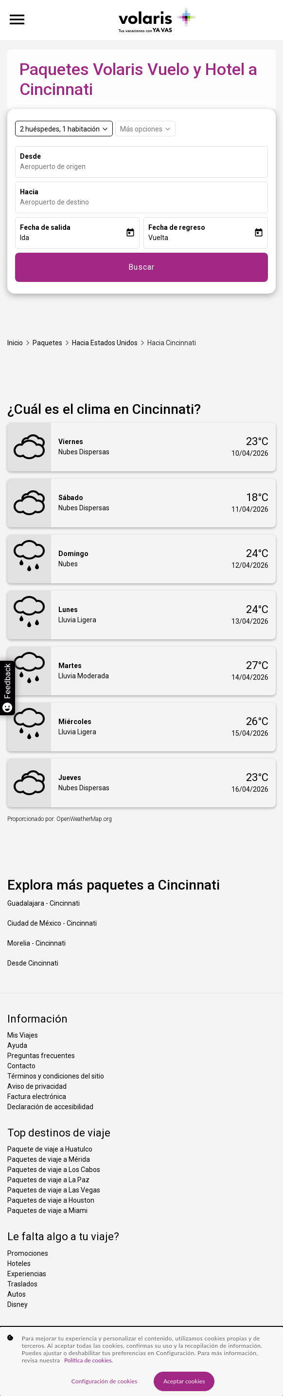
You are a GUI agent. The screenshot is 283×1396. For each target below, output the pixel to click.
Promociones (27, 1253)
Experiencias (26, 1274)
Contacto (21, 1066)
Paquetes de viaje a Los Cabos (53, 1169)
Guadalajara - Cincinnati (43, 903)
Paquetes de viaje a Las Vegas (53, 1190)
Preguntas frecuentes (41, 1056)
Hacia (29, 192)
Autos (16, 1294)
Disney (17, 1304)
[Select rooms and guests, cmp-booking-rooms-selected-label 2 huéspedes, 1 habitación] (64, 128)
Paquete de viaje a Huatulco (49, 1149)
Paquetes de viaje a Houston (50, 1200)
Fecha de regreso (176, 227)
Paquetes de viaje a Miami (47, 1210)
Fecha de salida (45, 227)
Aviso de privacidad (37, 1086)
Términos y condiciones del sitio (55, 1076)
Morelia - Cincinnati (36, 943)
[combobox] (143, 167)
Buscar (141, 267)
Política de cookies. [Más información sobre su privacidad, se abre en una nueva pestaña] (88, 1367)
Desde (30, 156)
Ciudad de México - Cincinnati (52, 923)
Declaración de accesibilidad (50, 1107)
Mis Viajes (22, 1035)
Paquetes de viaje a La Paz (48, 1180)
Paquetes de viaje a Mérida (48, 1159)
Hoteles (19, 1263)
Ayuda (17, 1045)
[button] (72, 238)
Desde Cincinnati (32, 963)
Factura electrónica (36, 1096)
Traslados (22, 1284)
